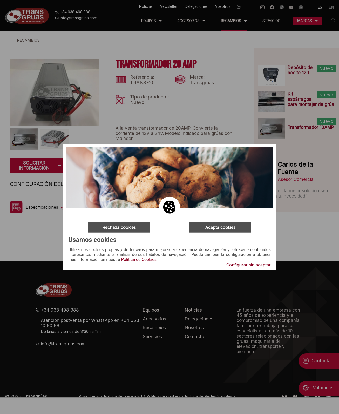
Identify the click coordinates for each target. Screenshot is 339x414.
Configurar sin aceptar (248, 264)
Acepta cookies (220, 227)
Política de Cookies (139, 260)
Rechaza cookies (119, 227)
